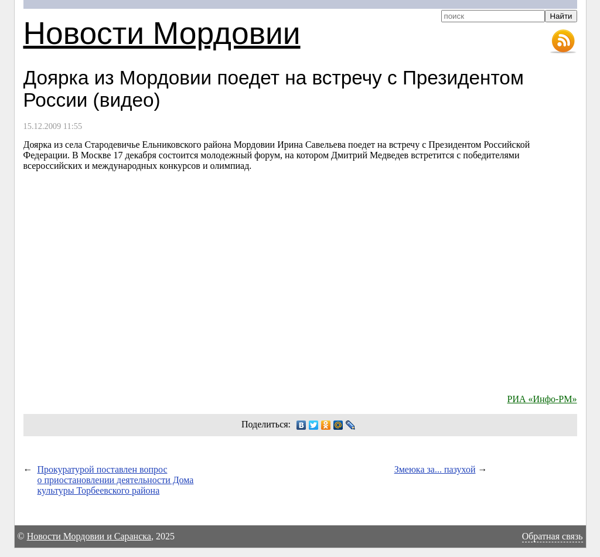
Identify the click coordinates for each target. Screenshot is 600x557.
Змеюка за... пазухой (435, 469)
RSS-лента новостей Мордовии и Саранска (563, 42)
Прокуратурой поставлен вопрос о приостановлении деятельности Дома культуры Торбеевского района (116, 479)
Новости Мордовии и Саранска (89, 536)
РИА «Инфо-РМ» (542, 399)
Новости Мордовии (162, 33)
